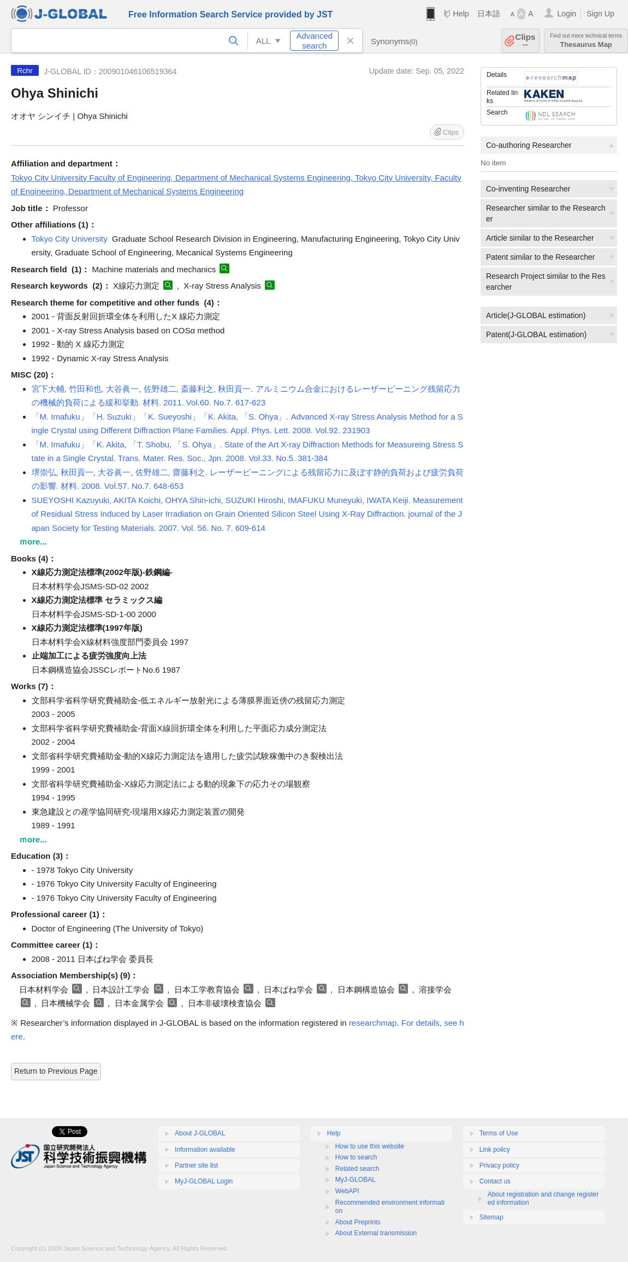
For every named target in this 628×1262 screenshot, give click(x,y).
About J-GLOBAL (200, 1133)
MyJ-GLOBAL (355, 1179)
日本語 (488, 13)
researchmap (373, 1022)
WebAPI (347, 1191)
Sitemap (491, 1217)
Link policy (494, 1149)
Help (461, 13)
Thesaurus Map (586, 41)
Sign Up (600, 13)
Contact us (495, 1181)
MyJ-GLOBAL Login (204, 1181)
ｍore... (33, 541)
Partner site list (196, 1165)
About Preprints (358, 1222)
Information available (205, 1149)
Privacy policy (499, 1165)
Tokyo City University (70, 238)
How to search (356, 1157)
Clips (526, 40)
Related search (357, 1169)
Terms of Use (498, 1133)
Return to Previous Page (56, 1071)
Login (566, 13)
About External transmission (376, 1233)
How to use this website (369, 1146)
